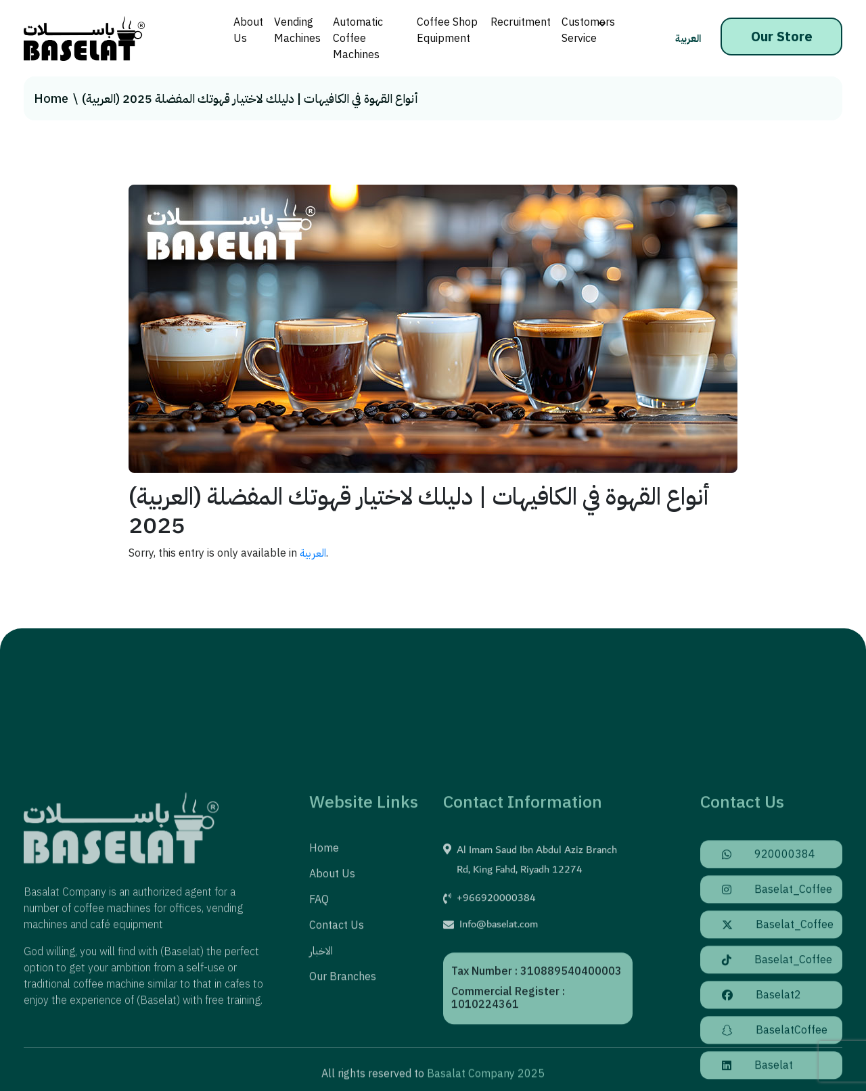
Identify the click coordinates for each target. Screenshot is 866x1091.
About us (332, 958)
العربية (688, 38)
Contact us (336, 1009)
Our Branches (342, 1060)
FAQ (319, 983)
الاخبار (321, 1035)
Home (51, 98)
